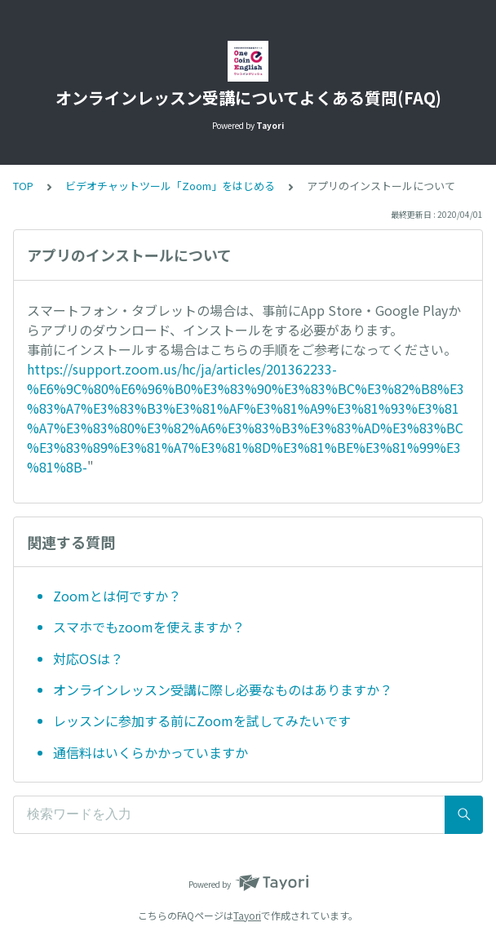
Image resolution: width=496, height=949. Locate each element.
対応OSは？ (88, 658)
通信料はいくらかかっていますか (150, 752)
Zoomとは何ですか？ (117, 595)
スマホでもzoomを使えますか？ (149, 626)
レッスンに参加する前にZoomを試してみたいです (202, 720)
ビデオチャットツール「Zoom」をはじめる (170, 185)
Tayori (247, 915)
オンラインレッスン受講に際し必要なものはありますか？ (222, 689)
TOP (23, 185)
